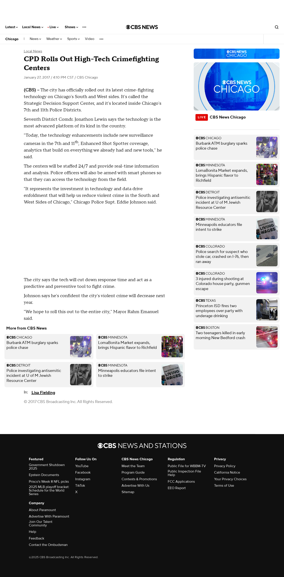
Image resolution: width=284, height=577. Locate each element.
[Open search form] (277, 27)
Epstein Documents (44, 475)
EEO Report (177, 488)
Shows (71, 27)
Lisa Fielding (43, 392)
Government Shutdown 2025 (47, 466)
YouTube (82, 466)
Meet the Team (133, 466)
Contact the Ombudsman (48, 545)
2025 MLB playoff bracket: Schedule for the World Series (49, 490)
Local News (32, 27)
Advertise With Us (135, 485)
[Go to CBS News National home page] (142, 27)
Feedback (36, 538)
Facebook (83, 472)
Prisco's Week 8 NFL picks (49, 481)
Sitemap (128, 492)
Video (89, 39)
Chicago (11, 39)
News (35, 39)
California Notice (227, 472)
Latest (11, 27)
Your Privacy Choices (230, 479)
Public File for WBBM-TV (187, 466)
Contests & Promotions (139, 479)
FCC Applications (181, 481)
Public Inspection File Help (184, 473)
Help (32, 532)
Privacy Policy (224, 466)
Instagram (82, 479)
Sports (73, 39)
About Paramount (42, 510)
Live (54, 27)
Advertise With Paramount (49, 516)
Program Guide (133, 472)
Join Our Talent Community (40, 523)
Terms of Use (224, 485)
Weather (54, 39)
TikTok (80, 485)
